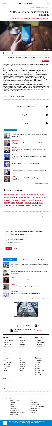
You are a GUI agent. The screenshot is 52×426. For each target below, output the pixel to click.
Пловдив (38, 200)
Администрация (40, 354)
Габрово (13, 197)
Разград (7, 203)
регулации (21, 96)
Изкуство (22, 368)
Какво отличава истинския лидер (20, 278)
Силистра (19, 203)
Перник (23, 200)
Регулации (14, 176)
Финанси (13, 161)
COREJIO (38, 366)
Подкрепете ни (34, 410)
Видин (42, 194)
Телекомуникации (8, 362)
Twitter (6, 96)
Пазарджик (15, 200)
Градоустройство (40, 350)
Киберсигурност (7, 366)
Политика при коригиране (37, 404)
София (41, 203)
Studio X (30, 423)
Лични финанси (40, 342)
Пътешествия (23, 362)
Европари (6, 342)
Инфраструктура (7, 344)
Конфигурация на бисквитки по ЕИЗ (18, 412)
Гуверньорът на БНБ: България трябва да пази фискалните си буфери (29, 149)
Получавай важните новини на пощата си (24, 329)
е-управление (7, 364)
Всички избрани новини (41, 183)
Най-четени (25, 130)
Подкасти (39, 362)
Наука (21, 360)
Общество (38, 337)
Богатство (22, 364)
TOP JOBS (39, 374)
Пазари (22, 346)
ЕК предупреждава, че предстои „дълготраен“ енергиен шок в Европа (29, 157)
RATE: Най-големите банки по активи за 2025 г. (26, 163)
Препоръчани (40, 130)
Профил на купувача (14, 410)
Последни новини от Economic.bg (40, 298)
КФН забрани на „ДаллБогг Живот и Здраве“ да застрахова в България (28, 178)
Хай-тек (6, 368)
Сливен (27, 203)
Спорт (21, 370)
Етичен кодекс (13, 406)
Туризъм (6, 352)
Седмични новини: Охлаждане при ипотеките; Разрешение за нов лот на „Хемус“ (29, 265)
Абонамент (12, 402)
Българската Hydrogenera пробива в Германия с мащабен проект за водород (29, 135)
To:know (5, 385)
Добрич (20, 197)
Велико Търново (32, 194)
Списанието (13, 277)
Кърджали (27, 197)
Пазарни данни (7, 389)
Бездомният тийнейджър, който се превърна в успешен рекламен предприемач (29, 272)
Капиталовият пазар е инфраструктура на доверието (26, 286)
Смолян (34, 203)
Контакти (12, 404)
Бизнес (23, 311)
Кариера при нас (13, 408)
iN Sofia (38, 368)
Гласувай (9, 248)
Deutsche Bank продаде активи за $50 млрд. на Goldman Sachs (27, 314)
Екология (39, 352)
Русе (13, 203)
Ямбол (40, 205)
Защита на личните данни (36, 398)
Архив (15, 248)
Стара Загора (9, 205)
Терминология (7, 381)
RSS (37, 326)
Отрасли (22, 342)
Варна (23, 194)
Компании (14, 133)
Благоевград (8, 194)
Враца (6, 197)
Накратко (6, 383)
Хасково (27, 205)
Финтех (5, 370)
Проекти (38, 358)
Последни (10, 130)
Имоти (21, 350)
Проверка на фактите (15, 400)
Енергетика (6, 346)
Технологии (6, 358)
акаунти (13, 96)
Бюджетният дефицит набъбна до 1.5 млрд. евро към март (29, 170)
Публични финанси (15, 140)
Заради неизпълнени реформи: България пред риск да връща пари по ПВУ (29, 142)
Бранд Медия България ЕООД (37, 406)
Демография (39, 344)
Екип (32, 400)
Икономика (6, 337)
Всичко (5, 378)
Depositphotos (29, 424)
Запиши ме (39, 330)
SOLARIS (38, 372)
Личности (12, 270)
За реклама (12, 398)
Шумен (34, 205)
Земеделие (6, 350)
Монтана (7, 200)
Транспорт (6, 348)
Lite (20, 358)
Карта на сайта (34, 402)
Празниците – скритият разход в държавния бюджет (25, 293)
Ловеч (44, 197)
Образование (40, 346)
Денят (12, 262)
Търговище (19, 205)
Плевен (30, 200)
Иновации (22, 344)
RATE (38, 364)
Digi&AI (5, 360)
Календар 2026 (40, 360)
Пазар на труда (7, 354)
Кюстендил (37, 197)
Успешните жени (40, 370)
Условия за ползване (35, 408)
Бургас (17, 194)
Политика (14, 154)
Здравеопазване (40, 348)
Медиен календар (14, 414)
